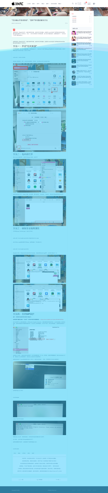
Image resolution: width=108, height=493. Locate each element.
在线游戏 (73, 490)
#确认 (19, 453)
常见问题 (18, 11)
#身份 (29, 453)
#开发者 (23, 453)
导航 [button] (82, 14)
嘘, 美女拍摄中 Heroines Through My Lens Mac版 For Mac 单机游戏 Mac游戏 (84, 38)
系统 (43, 3)
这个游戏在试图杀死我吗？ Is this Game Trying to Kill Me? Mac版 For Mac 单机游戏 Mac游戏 (84, 83)
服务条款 (94, 490)
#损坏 (33, 453)
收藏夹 (89, 3)
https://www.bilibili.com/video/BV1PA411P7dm (52, 319)
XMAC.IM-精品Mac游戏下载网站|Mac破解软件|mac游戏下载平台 (34, 490)
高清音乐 (84, 490)
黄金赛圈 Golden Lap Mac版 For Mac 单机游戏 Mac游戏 (84, 49)
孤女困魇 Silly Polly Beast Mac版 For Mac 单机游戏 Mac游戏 (84, 60)
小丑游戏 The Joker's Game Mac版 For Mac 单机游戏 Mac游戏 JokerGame (84, 77)
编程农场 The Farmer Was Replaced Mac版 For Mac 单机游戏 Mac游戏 (84, 44)
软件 (38, 3)
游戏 (33, 3)
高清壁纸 (79, 490)
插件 (47, 3)
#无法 (15, 453)
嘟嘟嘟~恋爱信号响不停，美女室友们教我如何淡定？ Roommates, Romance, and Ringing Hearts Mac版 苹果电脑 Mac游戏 (84, 72)
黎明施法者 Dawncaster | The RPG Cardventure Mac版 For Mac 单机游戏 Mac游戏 (84, 55)
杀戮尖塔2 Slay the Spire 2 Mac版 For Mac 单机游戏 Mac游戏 (84, 66)
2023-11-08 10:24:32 (16, 23)
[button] (72, 3)
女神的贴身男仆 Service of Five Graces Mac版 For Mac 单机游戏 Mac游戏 (84, 32)
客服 (59, 3)
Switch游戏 (54, 3)
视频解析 (89, 490)
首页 (29, 3)
